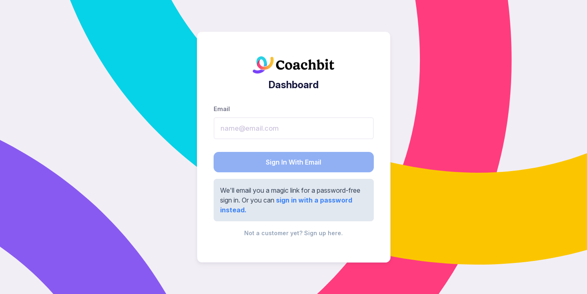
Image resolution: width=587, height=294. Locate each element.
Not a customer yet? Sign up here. (293, 232)
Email (222, 109)
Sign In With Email (293, 162)
